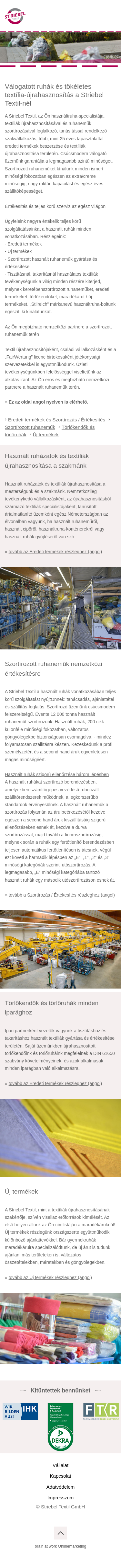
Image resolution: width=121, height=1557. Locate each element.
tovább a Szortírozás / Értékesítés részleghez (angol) (62, 895)
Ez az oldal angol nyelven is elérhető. (48, 402)
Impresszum (60, 1497)
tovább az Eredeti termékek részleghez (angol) (55, 551)
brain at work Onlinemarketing (60, 1546)
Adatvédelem (60, 1487)
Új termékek (46, 434)
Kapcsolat (60, 1476)
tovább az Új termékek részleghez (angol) (50, 1277)
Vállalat (60, 1465)
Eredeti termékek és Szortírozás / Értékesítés (56, 419)
